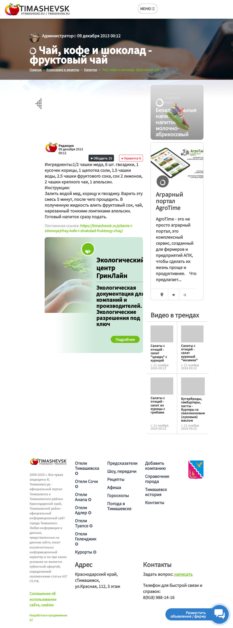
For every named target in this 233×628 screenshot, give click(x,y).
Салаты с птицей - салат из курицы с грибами (158, 405)
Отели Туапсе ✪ (84, 523)
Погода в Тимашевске (119, 506)
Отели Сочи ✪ (86, 484)
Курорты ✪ (85, 551)
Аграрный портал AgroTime (169, 201)
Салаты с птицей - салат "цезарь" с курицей (159, 352)
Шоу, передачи (121, 471)
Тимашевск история (156, 492)
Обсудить (101, 158)
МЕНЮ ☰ (147, 8)
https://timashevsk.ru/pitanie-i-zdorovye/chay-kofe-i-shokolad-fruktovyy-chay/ (89, 228)
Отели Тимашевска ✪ (87, 468)
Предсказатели (122, 463)
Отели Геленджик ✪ (85, 538)
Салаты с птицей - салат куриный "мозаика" (189, 352)
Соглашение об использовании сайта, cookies (43, 599)
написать (183, 574)
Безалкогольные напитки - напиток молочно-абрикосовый (173, 116)
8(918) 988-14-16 (158, 597)
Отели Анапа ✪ (83, 497)
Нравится (131, 158)
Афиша (114, 487)
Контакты (154, 502)
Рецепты (115, 479)
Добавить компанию (155, 465)
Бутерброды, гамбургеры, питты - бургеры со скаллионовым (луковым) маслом (193, 409)
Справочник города (157, 479)
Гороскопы (118, 495)
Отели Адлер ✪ (83, 510)
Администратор (57, 36)
